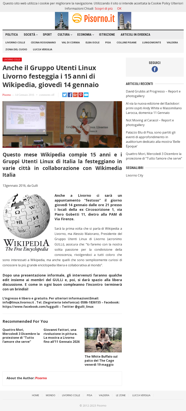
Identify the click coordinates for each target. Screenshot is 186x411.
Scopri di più (104, 8)
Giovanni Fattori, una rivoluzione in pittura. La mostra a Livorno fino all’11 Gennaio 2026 (62, 336)
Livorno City (134, 175)
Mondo (50, 395)
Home (35, 395)
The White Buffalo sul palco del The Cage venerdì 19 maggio (101, 360)
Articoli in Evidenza (135, 34)
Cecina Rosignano (43, 42)
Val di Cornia (71, 42)
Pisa (108, 42)
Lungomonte (151, 42)
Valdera (172, 42)
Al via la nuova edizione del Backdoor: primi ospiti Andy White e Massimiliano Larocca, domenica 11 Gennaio (154, 108)
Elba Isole (92, 42)
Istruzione (107, 34)
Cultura (64, 34)
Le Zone (121, 395)
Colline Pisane (126, 42)
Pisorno (7, 94)
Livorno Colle (15, 42)
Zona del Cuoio (16, 49)
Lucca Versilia (42, 49)
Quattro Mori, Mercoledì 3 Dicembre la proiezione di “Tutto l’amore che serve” (21, 336)
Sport (47, 34)
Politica (11, 34)
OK (119, 8)
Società (29, 34)
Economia (84, 34)
